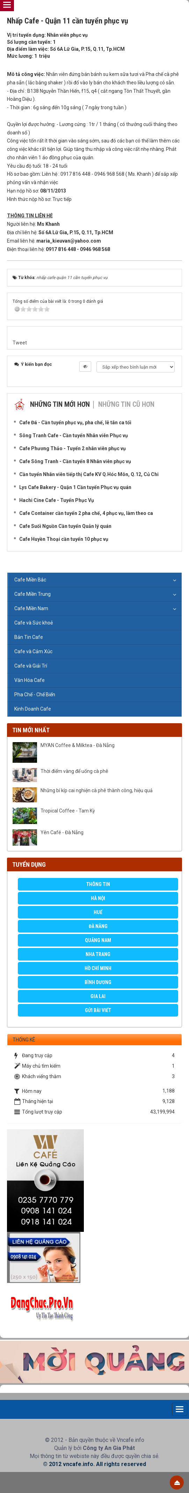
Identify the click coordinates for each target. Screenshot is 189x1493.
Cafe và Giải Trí (30, 666)
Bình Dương (98, 982)
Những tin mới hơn (60, 404)
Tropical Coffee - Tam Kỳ (68, 811)
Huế (98, 912)
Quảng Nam (98, 940)
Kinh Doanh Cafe (32, 709)
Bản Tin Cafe (28, 637)
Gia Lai (98, 996)
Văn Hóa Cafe (29, 680)
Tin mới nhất (31, 730)
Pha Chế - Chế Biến (34, 694)
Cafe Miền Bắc (30, 579)
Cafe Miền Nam (31, 608)
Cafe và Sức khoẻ (33, 623)
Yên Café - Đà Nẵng (62, 832)
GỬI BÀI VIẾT (98, 1010)
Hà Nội (98, 898)
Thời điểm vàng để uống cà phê (74, 771)
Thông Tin (98, 884)
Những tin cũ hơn (126, 404)
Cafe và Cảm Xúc (33, 651)
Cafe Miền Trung (32, 594)
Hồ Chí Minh (98, 968)
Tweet (20, 343)
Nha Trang (98, 954)
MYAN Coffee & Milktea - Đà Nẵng (78, 745)
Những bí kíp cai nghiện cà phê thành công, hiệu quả (97, 790)
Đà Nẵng (98, 926)
